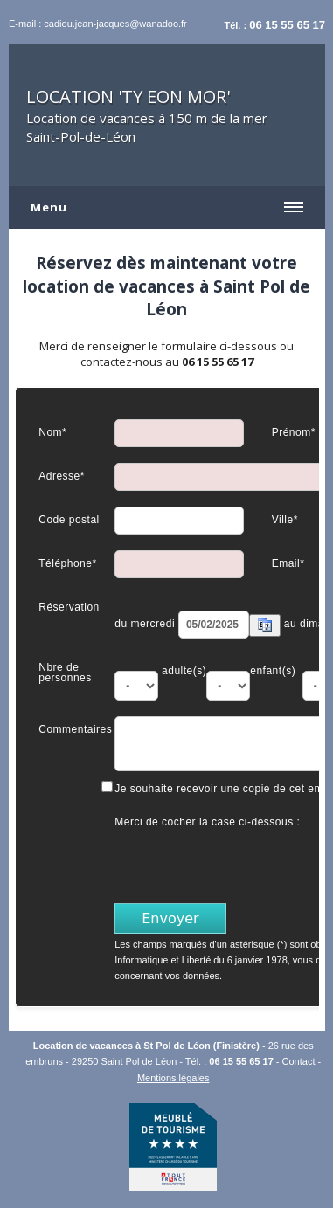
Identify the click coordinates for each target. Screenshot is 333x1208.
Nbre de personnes (65, 672)
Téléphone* (67, 563)
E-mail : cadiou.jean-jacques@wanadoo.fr (98, 23)
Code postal (69, 519)
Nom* (52, 432)
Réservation (69, 606)
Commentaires (75, 729)
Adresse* (61, 475)
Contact (299, 1061)
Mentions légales (173, 1078)
